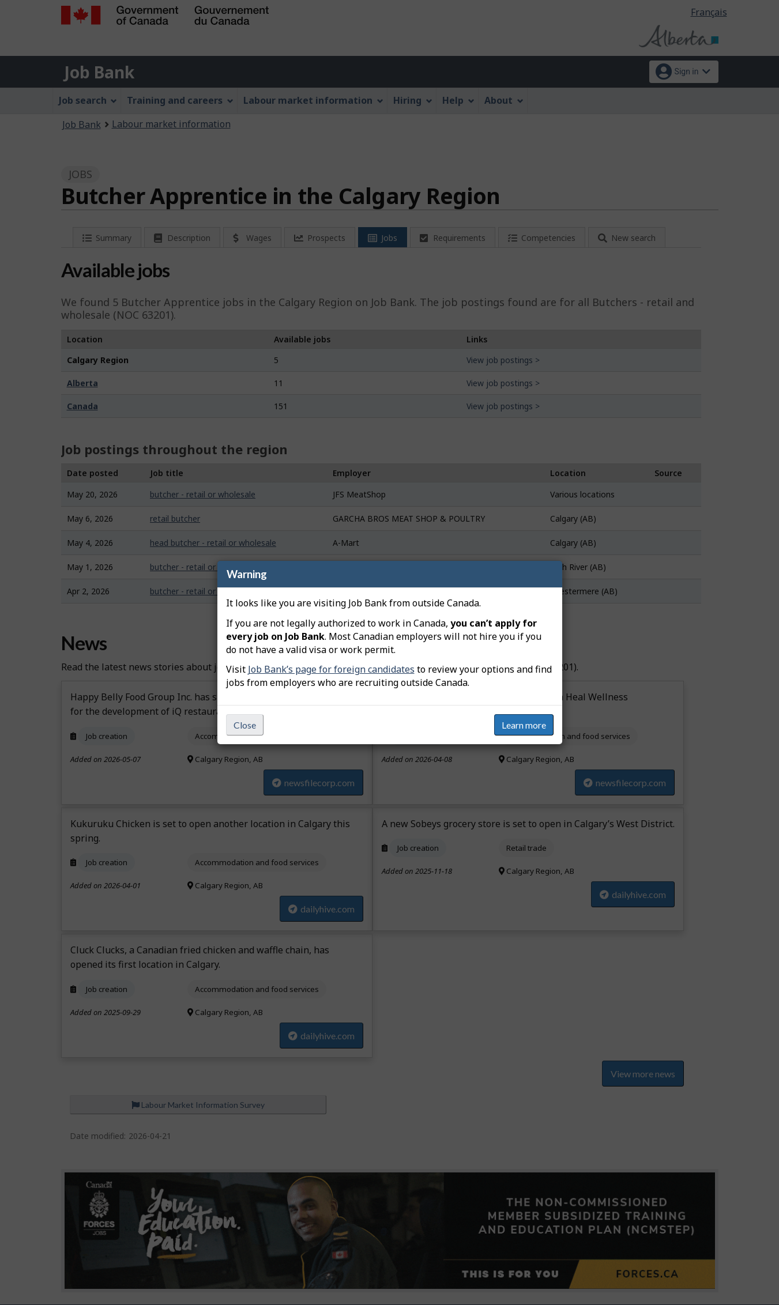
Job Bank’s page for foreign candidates (331, 669)
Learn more (524, 724)
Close (245, 724)
